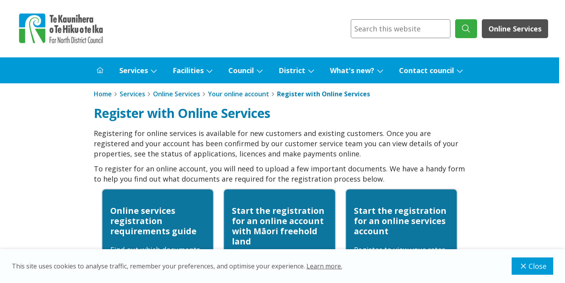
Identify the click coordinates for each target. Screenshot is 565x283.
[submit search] (466, 28)
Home (103, 94)
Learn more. (324, 266)
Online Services (514, 28)
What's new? (352, 70)
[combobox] (400, 28)
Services (133, 70)
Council (241, 70)
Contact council (426, 70)
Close (532, 266)
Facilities (188, 70)
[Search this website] (400, 28)
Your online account (238, 94)
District (292, 70)
